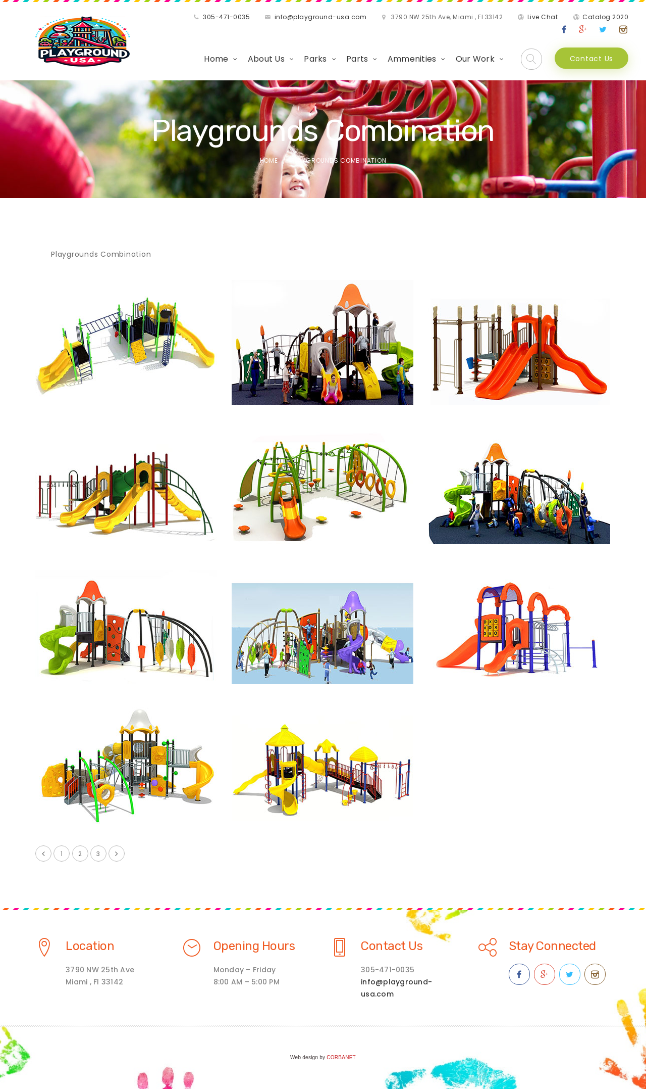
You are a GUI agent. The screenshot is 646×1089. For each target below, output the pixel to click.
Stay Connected (552, 946)
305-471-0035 (226, 17)
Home (216, 59)
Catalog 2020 (605, 17)
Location (90, 946)
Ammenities (412, 59)
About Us (266, 59)
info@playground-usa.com (321, 17)
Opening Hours (254, 946)
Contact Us (592, 59)
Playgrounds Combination (101, 254)
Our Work (475, 59)
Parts (357, 59)
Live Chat (542, 17)
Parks (315, 59)
